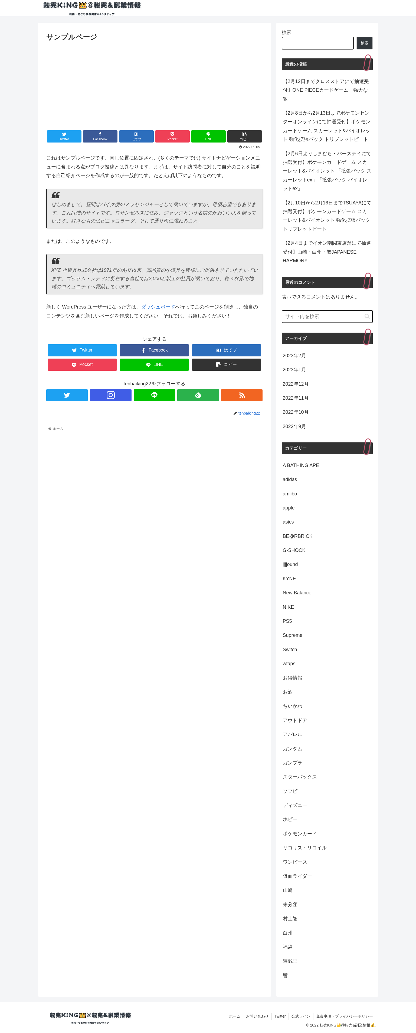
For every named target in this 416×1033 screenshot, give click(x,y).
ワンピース (295, 862)
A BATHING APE (301, 465)
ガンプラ (292, 763)
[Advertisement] (154, 83)
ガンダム (292, 748)
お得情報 (292, 678)
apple (289, 508)
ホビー (290, 819)
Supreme (293, 635)
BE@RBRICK (298, 536)
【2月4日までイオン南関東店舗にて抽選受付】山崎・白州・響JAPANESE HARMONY (327, 251)
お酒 (288, 692)
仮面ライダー (297, 876)
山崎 (288, 890)
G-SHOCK (294, 550)
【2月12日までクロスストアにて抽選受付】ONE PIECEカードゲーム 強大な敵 (326, 90)
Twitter (280, 1016)
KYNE (289, 578)
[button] (367, 316)
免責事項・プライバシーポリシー (344, 1016)
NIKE (288, 607)
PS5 (287, 621)
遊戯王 (290, 961)
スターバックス (300, 777)
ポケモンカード (300, 833)
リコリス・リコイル (305, 847)
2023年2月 (294, 355)
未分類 (290, 904)
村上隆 (290, 918)
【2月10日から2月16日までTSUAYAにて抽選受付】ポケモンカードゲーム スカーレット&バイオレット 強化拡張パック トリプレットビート (327, 216)
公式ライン (300, 1016)
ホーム (234, 1016)
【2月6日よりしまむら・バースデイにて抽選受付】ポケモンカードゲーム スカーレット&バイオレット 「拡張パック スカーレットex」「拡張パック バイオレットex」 (327, 171)
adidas (290, 479)
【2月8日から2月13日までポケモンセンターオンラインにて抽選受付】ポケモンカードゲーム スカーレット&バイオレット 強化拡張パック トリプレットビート (327, 126)
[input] (327, 316)
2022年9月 (294, 426)
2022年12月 (296, 384)
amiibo (290, 493)
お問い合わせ (257, 1016)
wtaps (289, 663)
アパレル (292, 734)
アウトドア (295, 720)
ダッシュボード (158, 307)
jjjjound (290, 564)
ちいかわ (292, 706)
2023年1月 (294, 369)
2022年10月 (296, 412)
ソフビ (290, 791)
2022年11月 (296, 398)
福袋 (288, 947)
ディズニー (295, 805)
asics (288, 522)
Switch (290, 649)
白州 (288, 933)
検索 (286, 32)
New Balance (297, 592)
